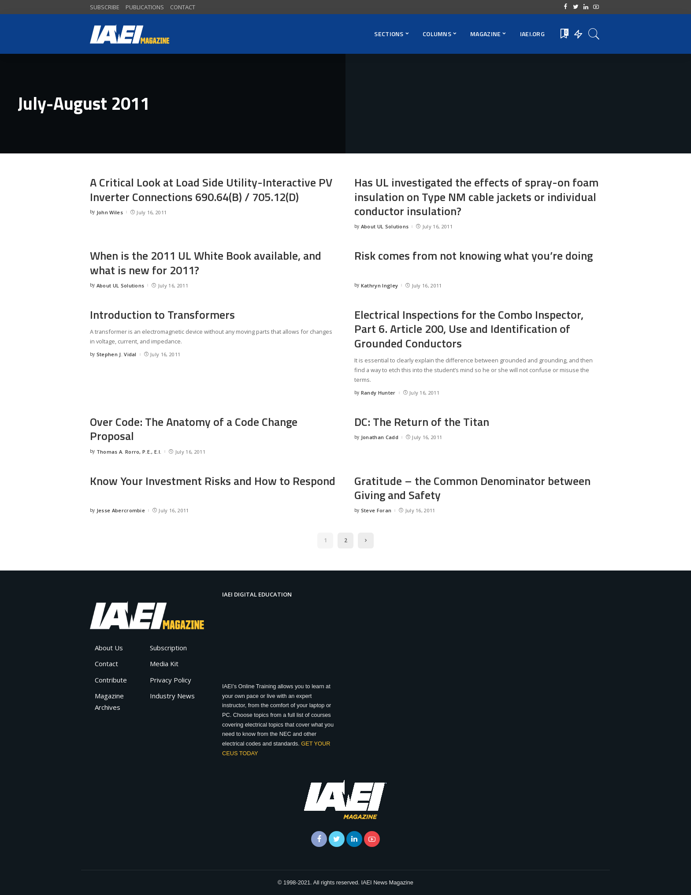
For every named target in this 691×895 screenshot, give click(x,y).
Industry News (172, 695)
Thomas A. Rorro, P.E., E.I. (129, 451)
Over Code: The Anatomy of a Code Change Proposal (194, 429)
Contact (106, 663)
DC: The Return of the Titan (421, 421)
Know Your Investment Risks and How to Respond (213, 480)
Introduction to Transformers (162, 314)
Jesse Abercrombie (121, 510)
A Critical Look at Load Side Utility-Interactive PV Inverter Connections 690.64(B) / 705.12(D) (212, 189)
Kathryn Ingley (379, 285)
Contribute (111, 679)
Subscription (168, 647)
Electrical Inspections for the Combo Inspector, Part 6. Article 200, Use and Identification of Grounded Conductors (469, 329)
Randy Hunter (378, 392)
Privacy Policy (170, 679)
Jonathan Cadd (379, 437)
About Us (109, 647)
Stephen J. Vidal (117, 354)
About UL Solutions (385, 226)
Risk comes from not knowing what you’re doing (474, 255)
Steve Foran (376, 510)
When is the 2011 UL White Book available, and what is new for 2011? (207, 263)
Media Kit (164, 663)
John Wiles (110, 212)
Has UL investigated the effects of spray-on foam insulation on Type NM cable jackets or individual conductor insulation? (477, 197)
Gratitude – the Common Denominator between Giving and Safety (472, 488)
